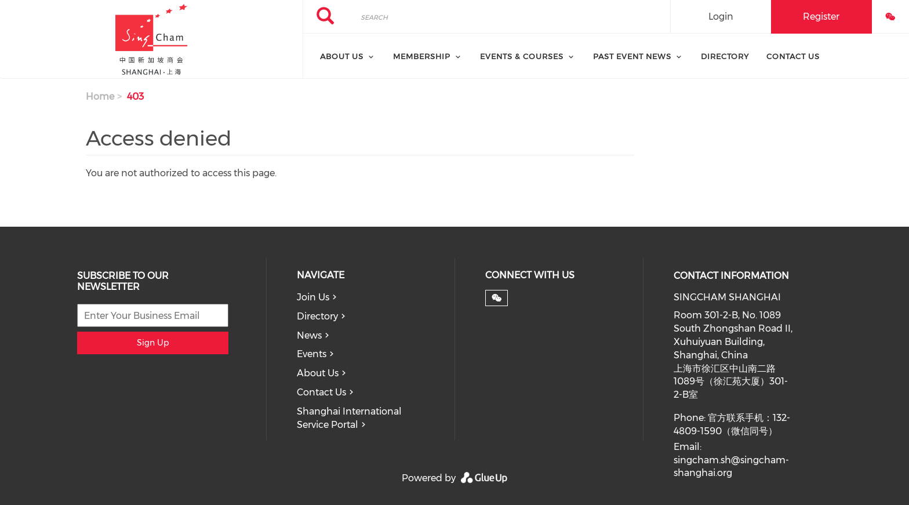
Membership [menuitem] (421, 56)
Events (311, 353)
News (309, 335)
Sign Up (153, 342)
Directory (317, 316)
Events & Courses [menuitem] (521, 56)
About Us (318, 373)
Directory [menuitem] (725, 56)
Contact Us (321, 392)
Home (100, 96)
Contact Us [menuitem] (793, 56)
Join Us (313, 297)
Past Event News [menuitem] (632, 56)
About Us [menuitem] (341, 56)
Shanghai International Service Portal (349, 418)
